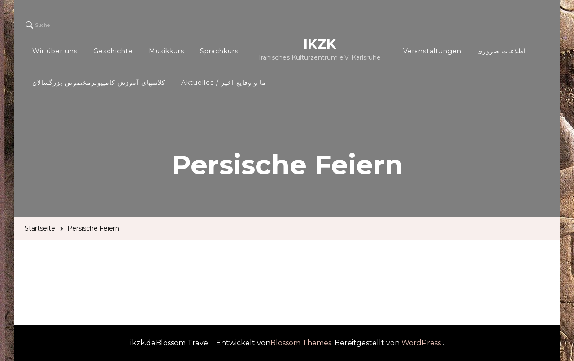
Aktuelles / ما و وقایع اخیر (223, 82)
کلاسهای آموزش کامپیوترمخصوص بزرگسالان (98, 82)
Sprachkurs (219, 51)
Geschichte (113, 51)
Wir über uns (55, 51)
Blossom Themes (300, 343)
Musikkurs (166, 51)
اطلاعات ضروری (501, 51)
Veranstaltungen (432, 51)
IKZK (320, 44)
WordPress (421, 343)
